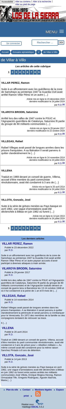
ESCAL (35, 407)
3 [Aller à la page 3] (16, 72)
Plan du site (11, 390)
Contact (25, 390)
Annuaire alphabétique (23, 52)
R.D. (60, 105)
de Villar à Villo (50, 52)
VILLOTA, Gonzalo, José (18, 355)
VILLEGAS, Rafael (13, 295)
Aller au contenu (23, 1)
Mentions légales (42, 390)
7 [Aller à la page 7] (31, 72)
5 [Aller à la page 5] (23, 72)
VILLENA (8, 328)
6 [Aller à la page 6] (27, 72)
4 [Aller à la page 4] (20, 72)
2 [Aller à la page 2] (12, 72)
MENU (51, 32)
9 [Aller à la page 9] (39, 72)
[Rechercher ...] (45, 43)
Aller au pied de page (25, 4)
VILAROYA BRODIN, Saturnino (22, 268)
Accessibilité (7, 2)
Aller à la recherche (42, 1)
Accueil (5, 52)
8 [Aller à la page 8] (35, 72)
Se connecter (13, 43)
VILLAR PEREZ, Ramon (17, 243)
